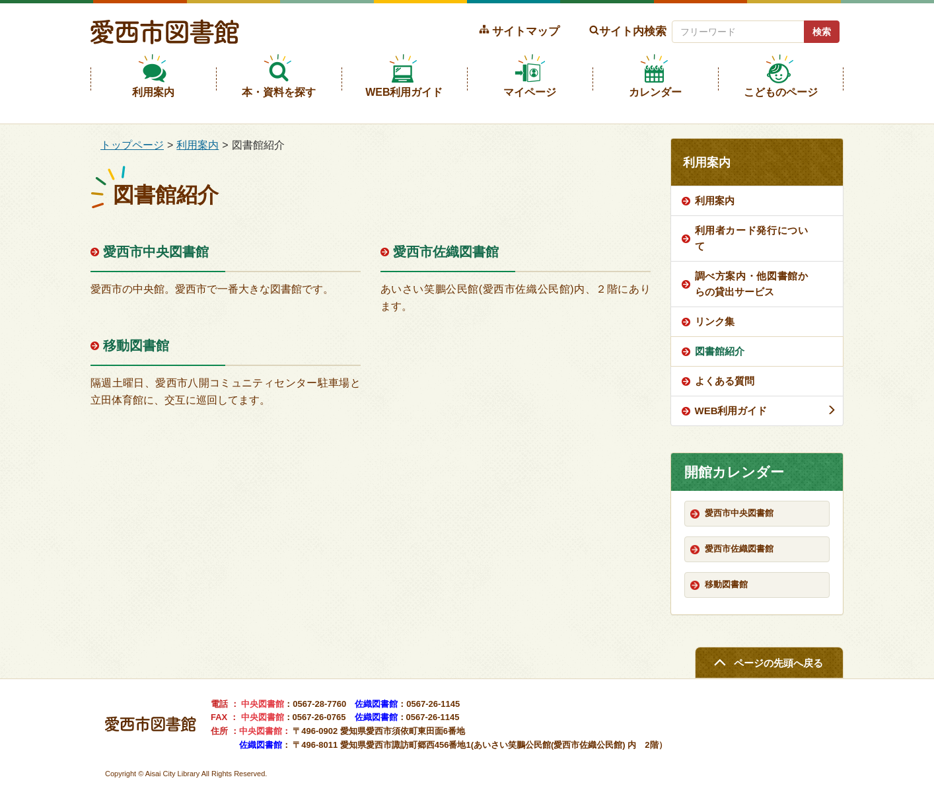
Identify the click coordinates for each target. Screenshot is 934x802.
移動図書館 (136, 345)
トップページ (132, 145)
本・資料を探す (279, 92)
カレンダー (655, 92)
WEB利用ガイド (404, 92)
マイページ (529, 92)
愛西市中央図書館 (156, 251)
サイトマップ (525, 31)
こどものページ (781, 92)
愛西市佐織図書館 (446, 251)
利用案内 (153, 92)
